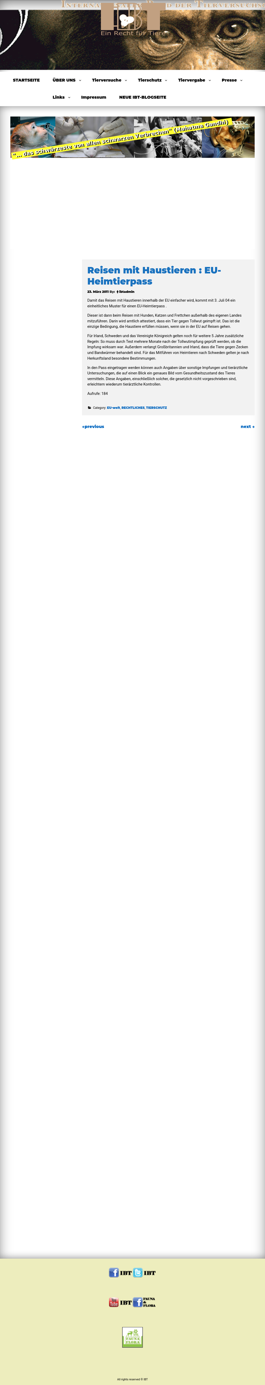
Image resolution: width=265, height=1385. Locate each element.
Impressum (93, 97)
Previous (25, 181)
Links (59, 97)
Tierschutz (149, 80)
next (248, 426)
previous (93, 426)
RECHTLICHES (132, 408)
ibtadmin (127, 292)
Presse (229, 80)
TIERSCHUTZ (156, 408)
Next (239, 181)
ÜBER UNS (64, 80)
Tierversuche (106, 80)
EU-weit (113, 408)
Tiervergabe (191, 80)
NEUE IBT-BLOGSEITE (142, 97)
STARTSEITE (26, 80)
